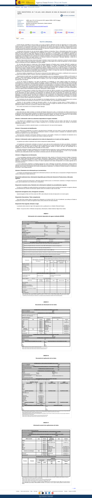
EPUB (34, 32)
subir (74, 488)
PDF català (59, 32)
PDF (23, 32)
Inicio (22, 7)
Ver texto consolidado (69, 15)
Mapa (31, 491)
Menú (66, 5)
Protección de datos (47, 491)
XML (45, 32)
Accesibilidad (41, 491)
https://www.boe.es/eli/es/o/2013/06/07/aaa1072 (37, 26)
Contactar (17, 491)
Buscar (25, 7)
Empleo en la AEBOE (72, 491)
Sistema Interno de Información (57, 491)
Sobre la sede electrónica (25, 491)
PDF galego (71, 32)
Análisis (22, 38)
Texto (17, 38)
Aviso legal (35, 491)
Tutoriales (65, 491)
